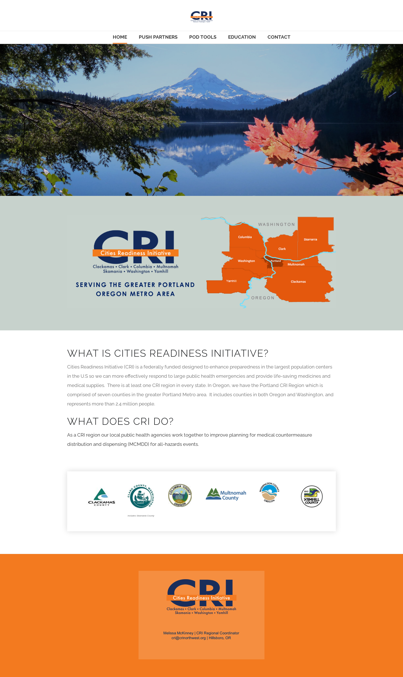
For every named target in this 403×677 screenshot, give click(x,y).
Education (242, 37)
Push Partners (158, 37)
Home (120, 37)
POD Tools (202, 37)
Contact (279, 37)
